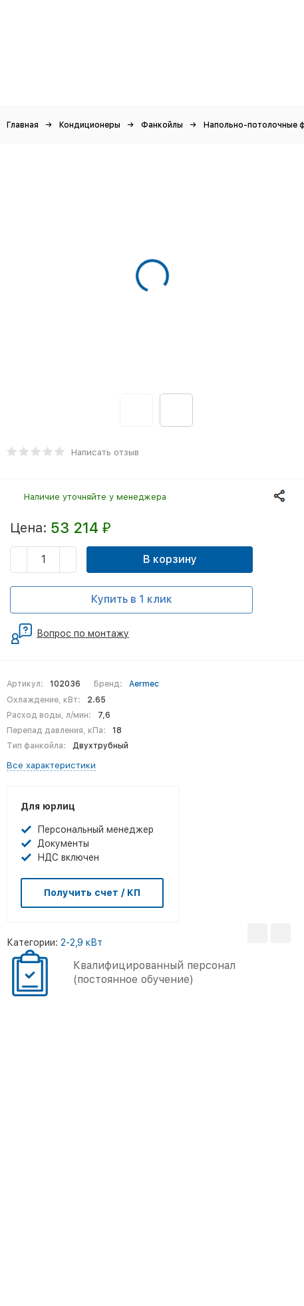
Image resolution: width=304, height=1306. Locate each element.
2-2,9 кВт (81, 942)
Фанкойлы (162, 125)
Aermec (144, 684)
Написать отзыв (105, 452)
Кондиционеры (89, 125)
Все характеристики (51, 765)
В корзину (170, 559)
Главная (23, 125)
